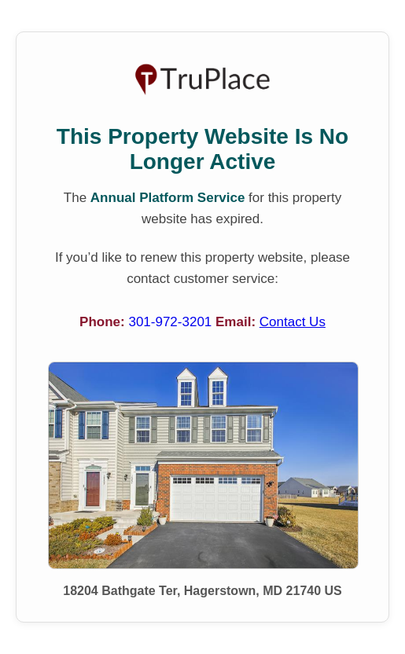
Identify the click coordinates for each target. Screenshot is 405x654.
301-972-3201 (171, 321)
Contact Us (293, 321)
